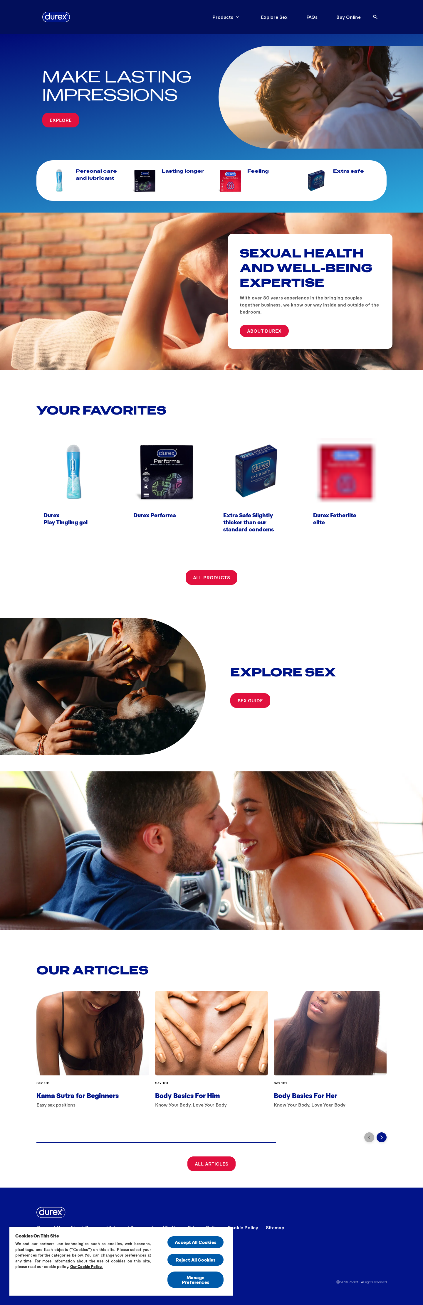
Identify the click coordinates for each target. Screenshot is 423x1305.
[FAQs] (312, 17)
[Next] (382, 1137)
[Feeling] (254, 180)
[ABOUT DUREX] (264, 331)
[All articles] (211, 1163)
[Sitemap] (275, 1227)
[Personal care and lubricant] (83, 180)
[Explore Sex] (274, 17)
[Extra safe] (340, 180)
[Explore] (60, 120)
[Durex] (56, 17)
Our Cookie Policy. (86, 1266)
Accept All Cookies (195, 1242)
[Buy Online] (348, 17)
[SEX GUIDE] (250, 700)
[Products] (222, 17)
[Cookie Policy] (242, 1227)
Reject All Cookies (196, 1259)
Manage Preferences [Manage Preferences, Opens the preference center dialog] (195, 1279)
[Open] (375, 17)
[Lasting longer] (169, 180)
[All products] (211, 577)
